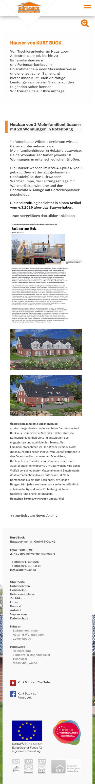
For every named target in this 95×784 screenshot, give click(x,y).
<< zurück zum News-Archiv (33, 515)
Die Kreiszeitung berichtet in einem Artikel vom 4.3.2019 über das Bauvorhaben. (45, 205)
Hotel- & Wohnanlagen (29, 634)
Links (14, 602)
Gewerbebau (22, 638)
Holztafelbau (19, 590)
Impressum (18, 614)
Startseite (17, 582)
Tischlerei (20, 659)
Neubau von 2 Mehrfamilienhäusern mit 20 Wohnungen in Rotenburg (45, 126)
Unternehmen (20, 586)
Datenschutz (19, 618)
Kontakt (15, 606)
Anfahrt (15, 610)
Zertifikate (17, 598)
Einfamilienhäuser (26, 630)
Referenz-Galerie (22, 594)
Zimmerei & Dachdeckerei (31, 655)
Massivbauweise (25, 663)
